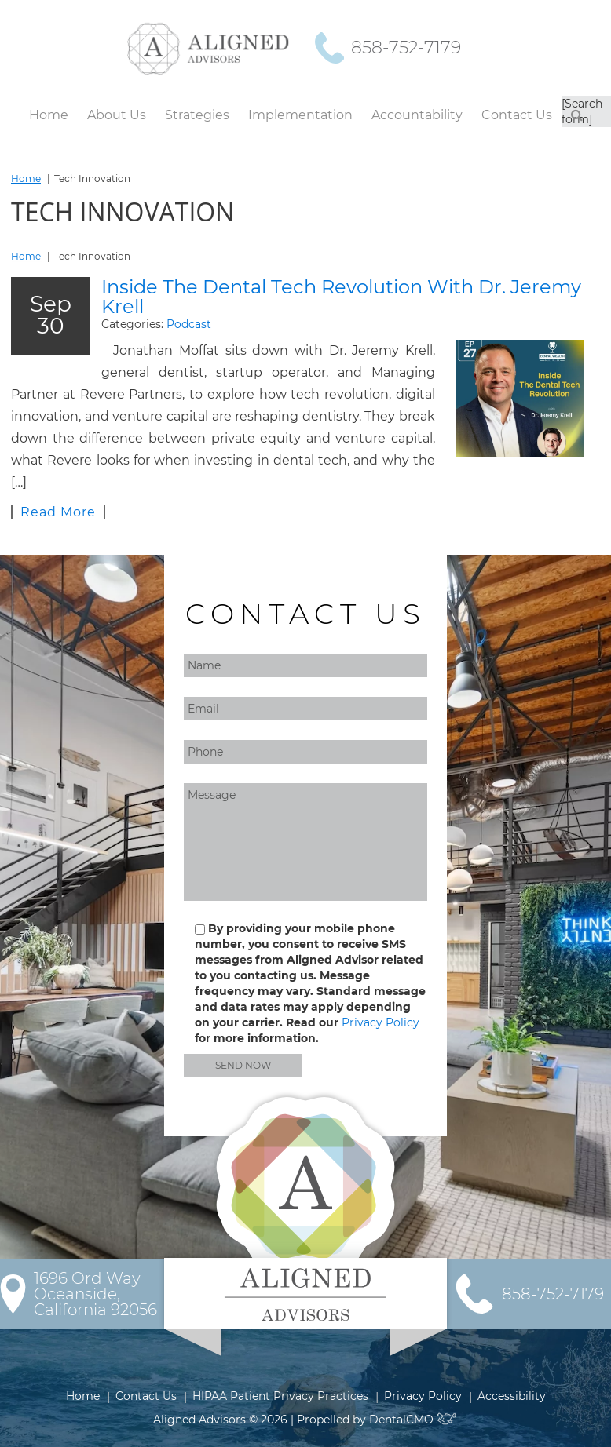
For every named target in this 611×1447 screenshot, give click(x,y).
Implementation (300, 115)
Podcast (188, 324)
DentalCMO (413, 1419)
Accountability (417, 115)
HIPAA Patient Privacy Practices (280, 1396)
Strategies (197, 115)
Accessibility (511, 1396)
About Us (116, 115)
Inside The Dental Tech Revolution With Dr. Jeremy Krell (341, 296)
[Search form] (582, 111)
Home (48, 115)
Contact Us (516, 115)
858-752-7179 (406, 47)
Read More (58, 512)
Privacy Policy (380, 1022)
